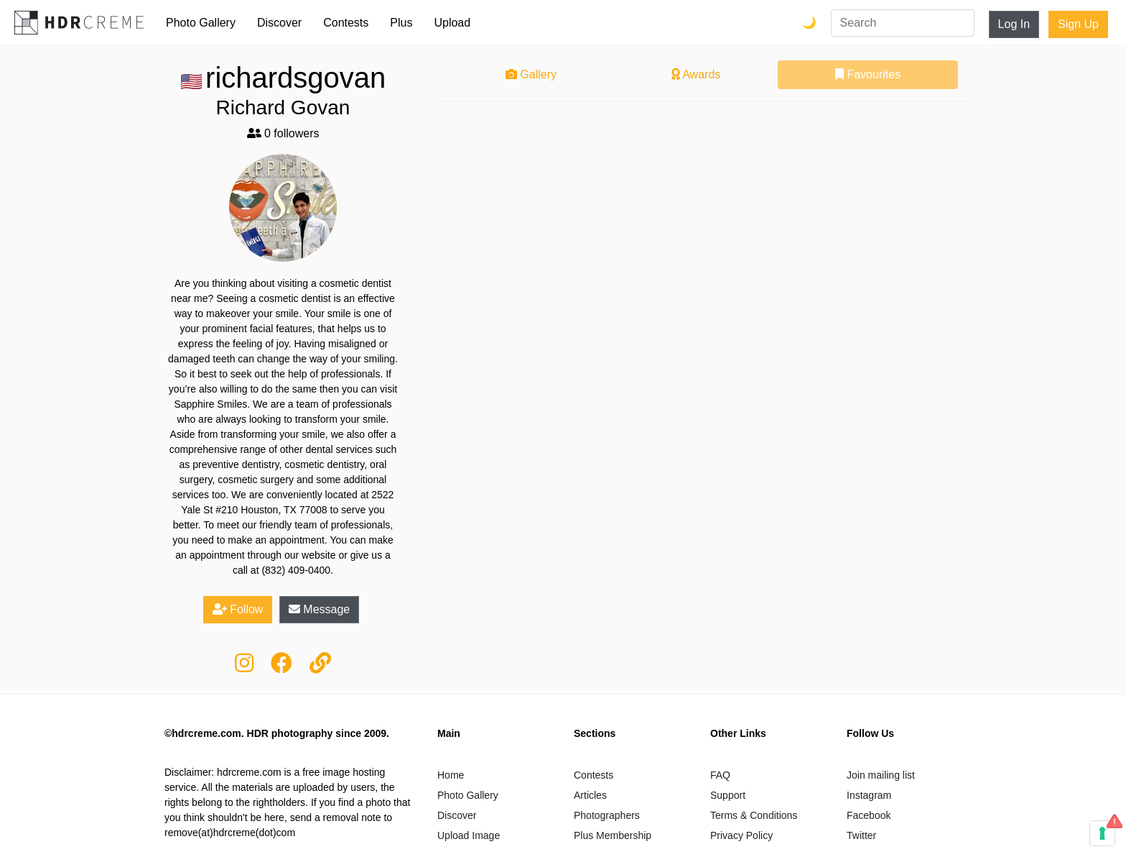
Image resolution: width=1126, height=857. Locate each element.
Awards (696, 74)
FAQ (720, 775)
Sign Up (1078, 24)
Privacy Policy (741, 835)
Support (727, 795)
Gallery (531, 74)
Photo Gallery (201, 23)
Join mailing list (881, 775)
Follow (238, 609)
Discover (279, 23)
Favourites (868, 74)
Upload (452, 23)
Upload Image (468, 835)
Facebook (868, 815)
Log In (1014, 24)
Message (319, 609)
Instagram (869, 795)
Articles (590, 795)
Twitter (861, 835)
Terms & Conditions (753, 815)
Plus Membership (612, 835)
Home (450, 775)
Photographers (607, 815)
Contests (345, 23)
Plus (401, 23)
